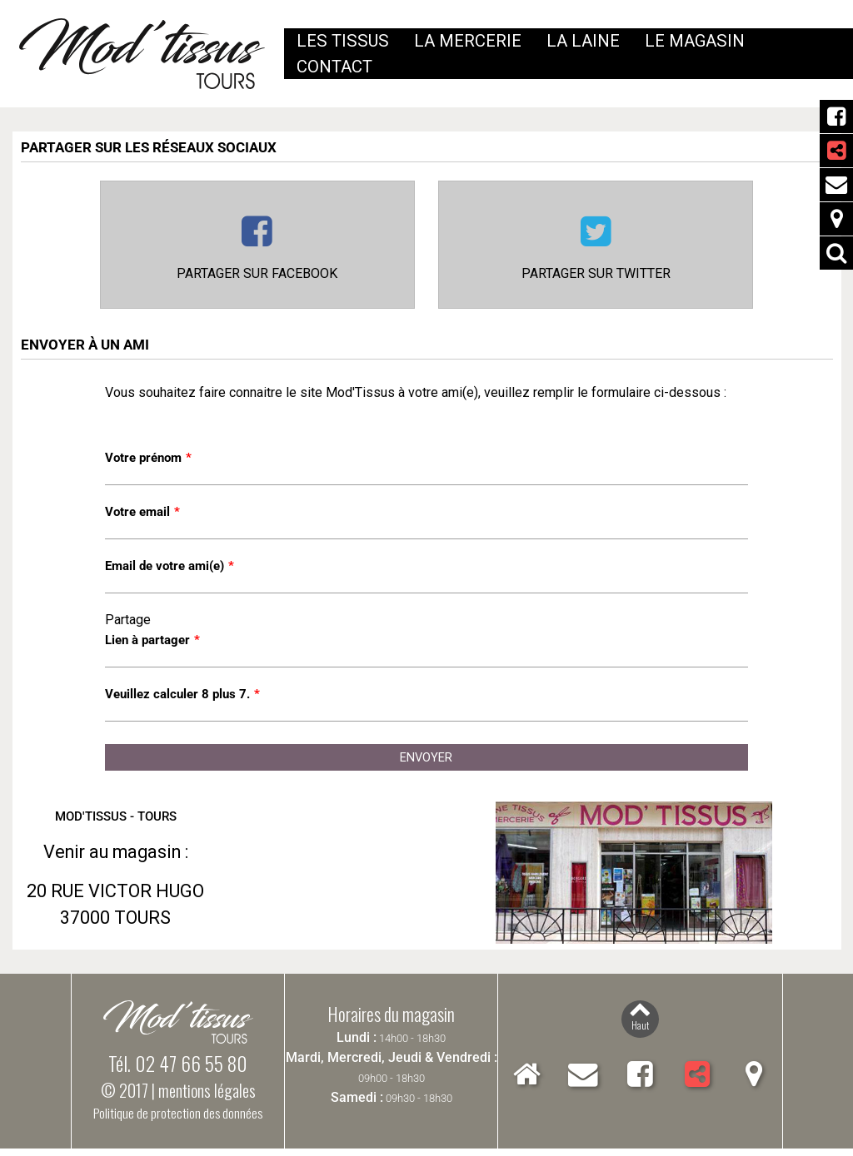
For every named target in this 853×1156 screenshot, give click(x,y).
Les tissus (343, 41)
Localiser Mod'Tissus (836, 219)
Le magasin (695, 41)
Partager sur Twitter (596, 276)
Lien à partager (152, 645)
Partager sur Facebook (257, 276)
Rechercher (836, 253)
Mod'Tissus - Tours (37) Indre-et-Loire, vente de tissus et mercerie (142, 54)
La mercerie (467, 41)
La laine (583, 41)
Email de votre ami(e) (169, 570)
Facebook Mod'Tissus (836, 116)
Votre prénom (148, 461)
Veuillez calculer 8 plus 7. (182, 700)
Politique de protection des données (177, 1120)
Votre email (142, 516)
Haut (640, 1032)
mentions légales (207, 1097)
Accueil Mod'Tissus (527, 1081)
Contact (836, 184)
